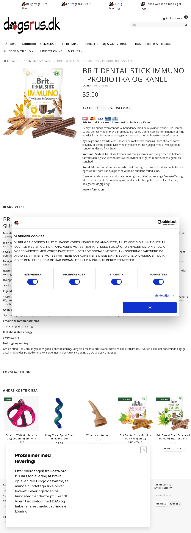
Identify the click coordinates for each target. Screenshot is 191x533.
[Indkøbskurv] (175, 18)
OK (150, 307)
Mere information (93, 189)
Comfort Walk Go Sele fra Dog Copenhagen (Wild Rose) (21, 439)
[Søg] (186, 24)
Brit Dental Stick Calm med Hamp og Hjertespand (173, 437)
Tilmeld (161, 503)
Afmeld (175, 503)
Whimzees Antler (97, 435)
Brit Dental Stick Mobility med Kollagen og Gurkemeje (135, 439)
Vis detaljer (162, 295)
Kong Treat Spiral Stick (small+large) (59, 437)
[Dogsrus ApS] (32, 25)
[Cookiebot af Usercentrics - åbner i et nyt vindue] (160, 223)
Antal (87, 108)
